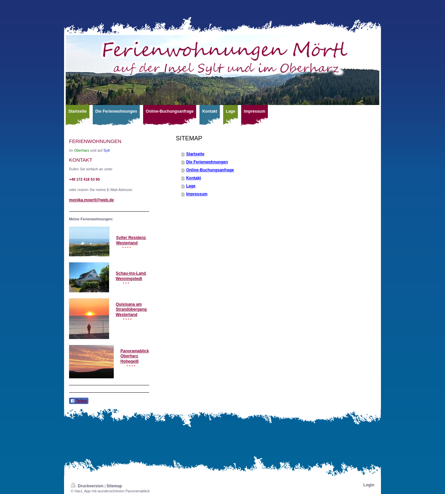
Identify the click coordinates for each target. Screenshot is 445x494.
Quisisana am (129, 304)
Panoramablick (134, 351)
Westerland (126, 243)
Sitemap (114, 486)
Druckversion (87, 486)
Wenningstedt (129, 278)
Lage (190, 186)
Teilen (78, 401)
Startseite (195, 154)
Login (368, 485)
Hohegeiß (129, 361)
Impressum (196, 194)
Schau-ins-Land (131, 273)
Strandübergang (131, 309)
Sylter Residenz (131, 237)
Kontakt (193, 178)
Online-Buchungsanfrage (210, 170)
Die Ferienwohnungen (207, 162)
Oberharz (129, 356)
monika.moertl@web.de (91, 200)
